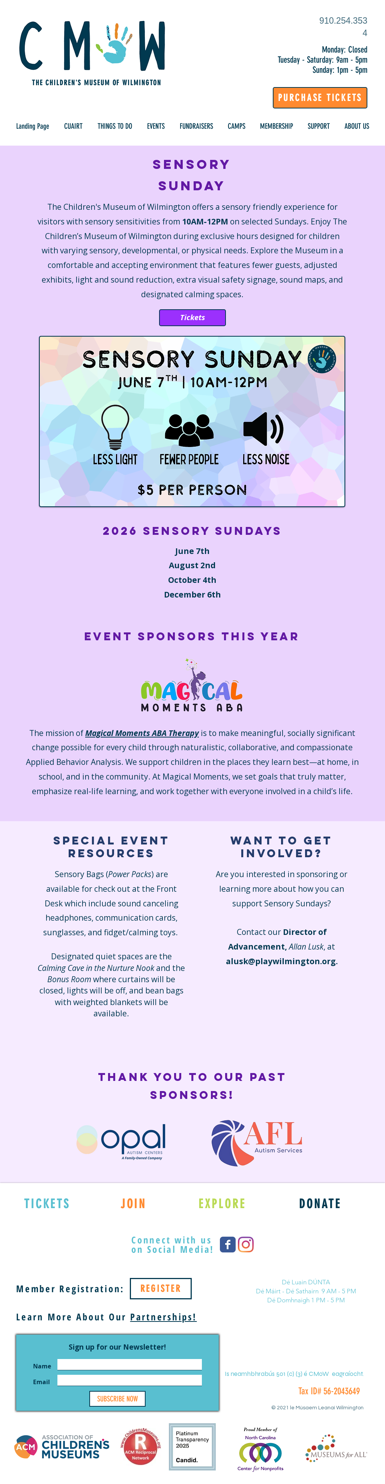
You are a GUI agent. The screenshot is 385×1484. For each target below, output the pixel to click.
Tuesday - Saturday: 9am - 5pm (322, 60)
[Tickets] (192, 317)
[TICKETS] (47, 1203)
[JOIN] (133, 1203)
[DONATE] (320, 1203)
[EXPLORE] (222, 1203)
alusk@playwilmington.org (281, 961)
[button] (73, 126)
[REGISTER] (161, 1288)
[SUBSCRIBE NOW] (117, 1399)
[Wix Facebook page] (228, 1244)
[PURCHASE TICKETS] (320, 97)
